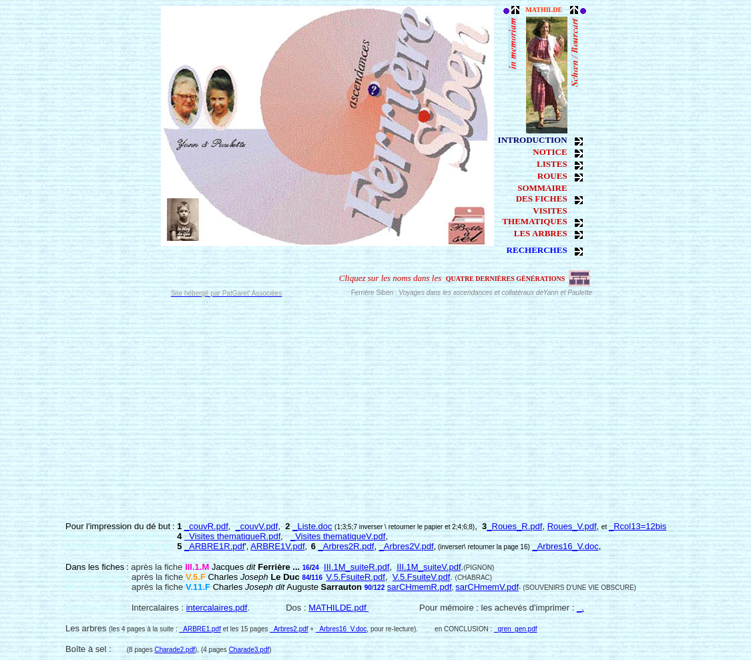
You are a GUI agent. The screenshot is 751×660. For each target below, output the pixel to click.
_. (580, 608)
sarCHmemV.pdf (487, 587)
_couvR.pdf (206, 526)
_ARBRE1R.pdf (214, 546)
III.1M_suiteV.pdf (429, 567)
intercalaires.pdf (217, 608)
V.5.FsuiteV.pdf (422, 577)
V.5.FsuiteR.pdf (355, 577)
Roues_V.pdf (572, 526)
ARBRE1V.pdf (277, 546)
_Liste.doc (312, 526)
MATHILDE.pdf (338, 608)
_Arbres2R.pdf (346, 546)
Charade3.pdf (249, 649)
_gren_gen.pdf (515, 629)
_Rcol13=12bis (637, 526)
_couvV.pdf (257, 526)
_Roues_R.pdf (514, 526)
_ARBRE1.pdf (200, 629)
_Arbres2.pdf (289, 629)
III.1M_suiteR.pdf (356, 567)
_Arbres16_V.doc (565, 546)
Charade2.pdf (174, 649)
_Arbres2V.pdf (406, 546)
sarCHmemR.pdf (419, 587)
